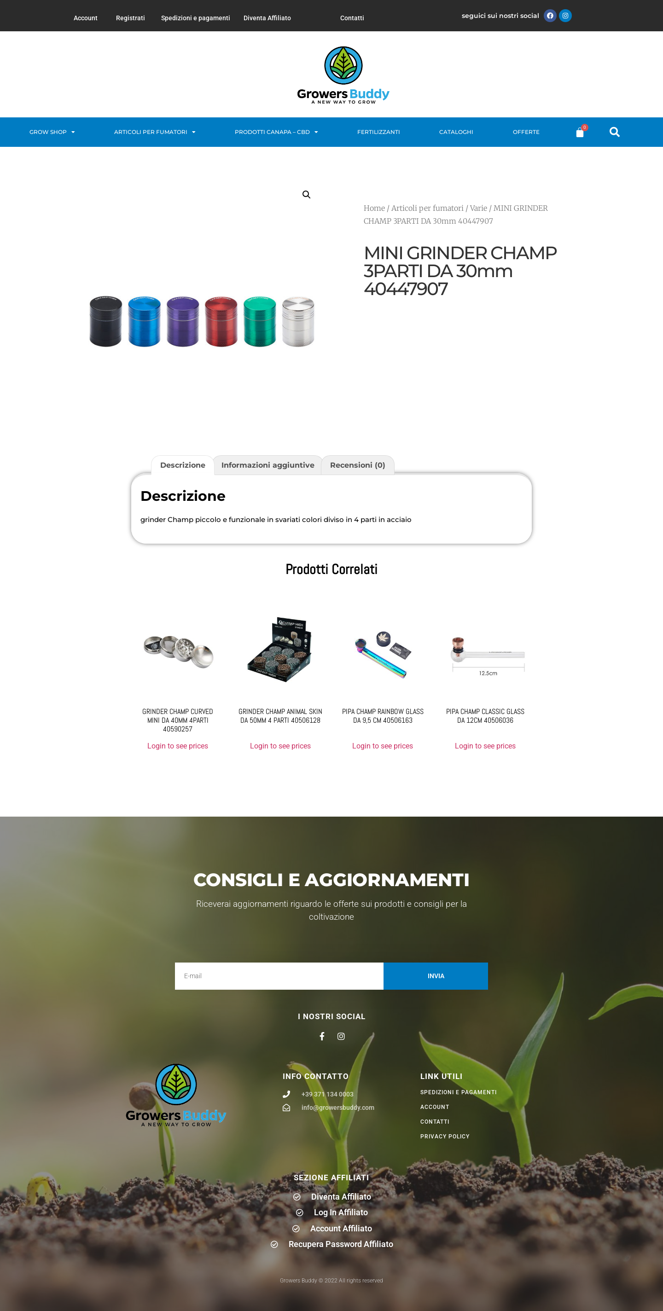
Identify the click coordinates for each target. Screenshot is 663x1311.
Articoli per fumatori (155, 132)
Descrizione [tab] (182, 465)
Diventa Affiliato (267, 18)
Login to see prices (177, 746)
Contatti (352, 18)
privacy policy (445, 1136)
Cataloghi (456, 131)
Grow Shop (52, 132)
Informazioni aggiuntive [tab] (267, 465)
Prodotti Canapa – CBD (276, 132)
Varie (478, 208)
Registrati (130, 18)
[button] (614, 132)
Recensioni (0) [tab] (357, 465)
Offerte (526, 131)
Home (374, 208)
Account (86, 18)
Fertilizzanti (378, 131)
